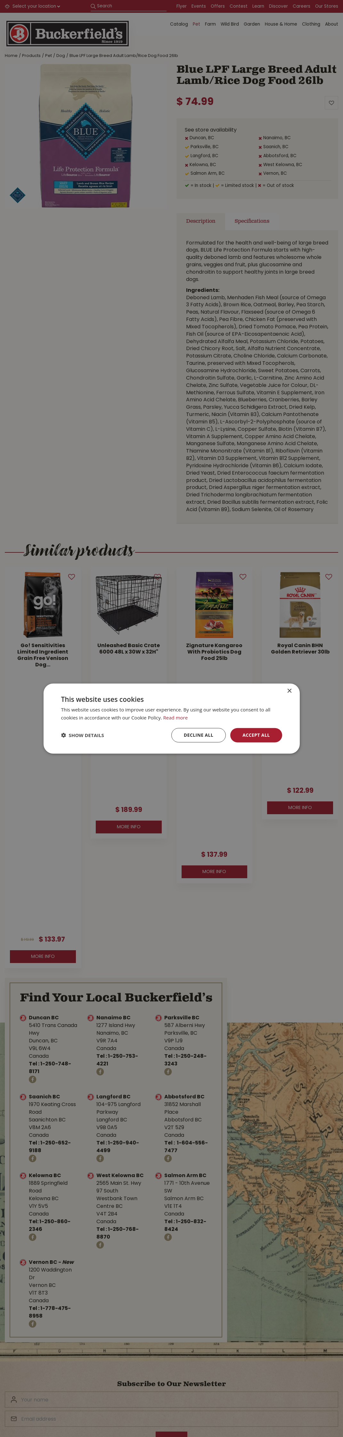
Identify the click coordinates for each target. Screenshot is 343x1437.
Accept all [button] (256, 735)
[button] (82, 735)
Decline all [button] (198, 735)
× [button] (289, 691)
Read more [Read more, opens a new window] (175, 717)
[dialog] (171, 718)
